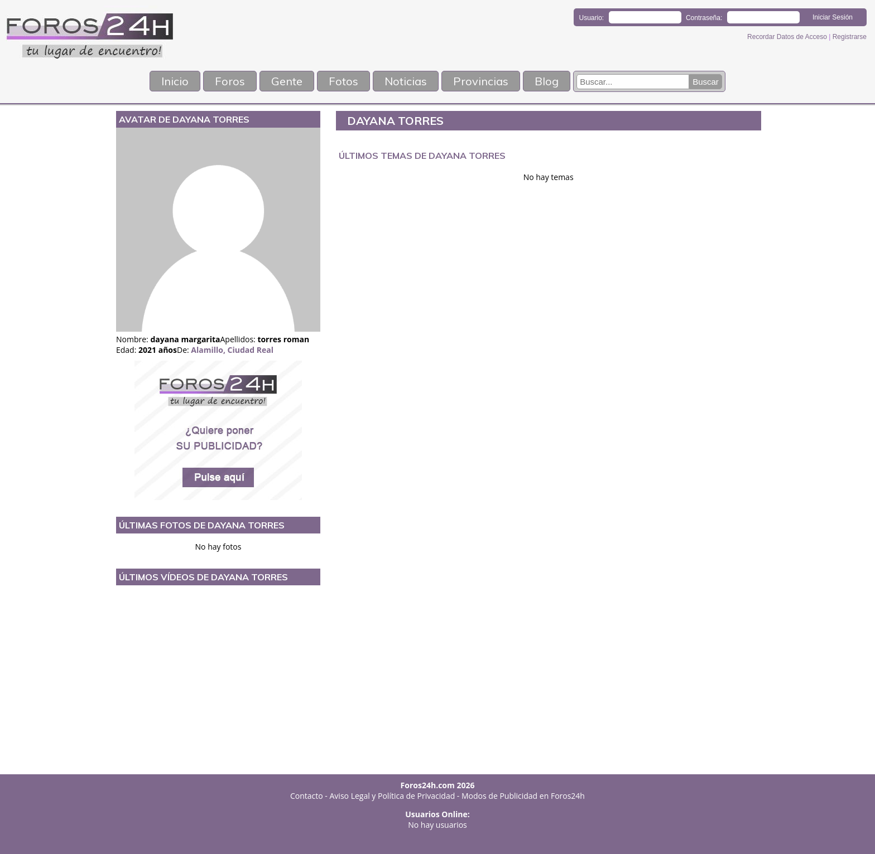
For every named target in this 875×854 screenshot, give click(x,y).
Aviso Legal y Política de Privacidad (392, 795)
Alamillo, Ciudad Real (232, 349)
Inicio (175, 81)
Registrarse (850, 37)
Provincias (480, 81)
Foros (230, 81)
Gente (286, 81)
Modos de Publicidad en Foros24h (523, 795)
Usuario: (591, 18)
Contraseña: (704, 18)
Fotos (343, 81)
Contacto (306, 795)
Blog (547, 81)
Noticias (405, 81)
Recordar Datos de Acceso (788, 37)
